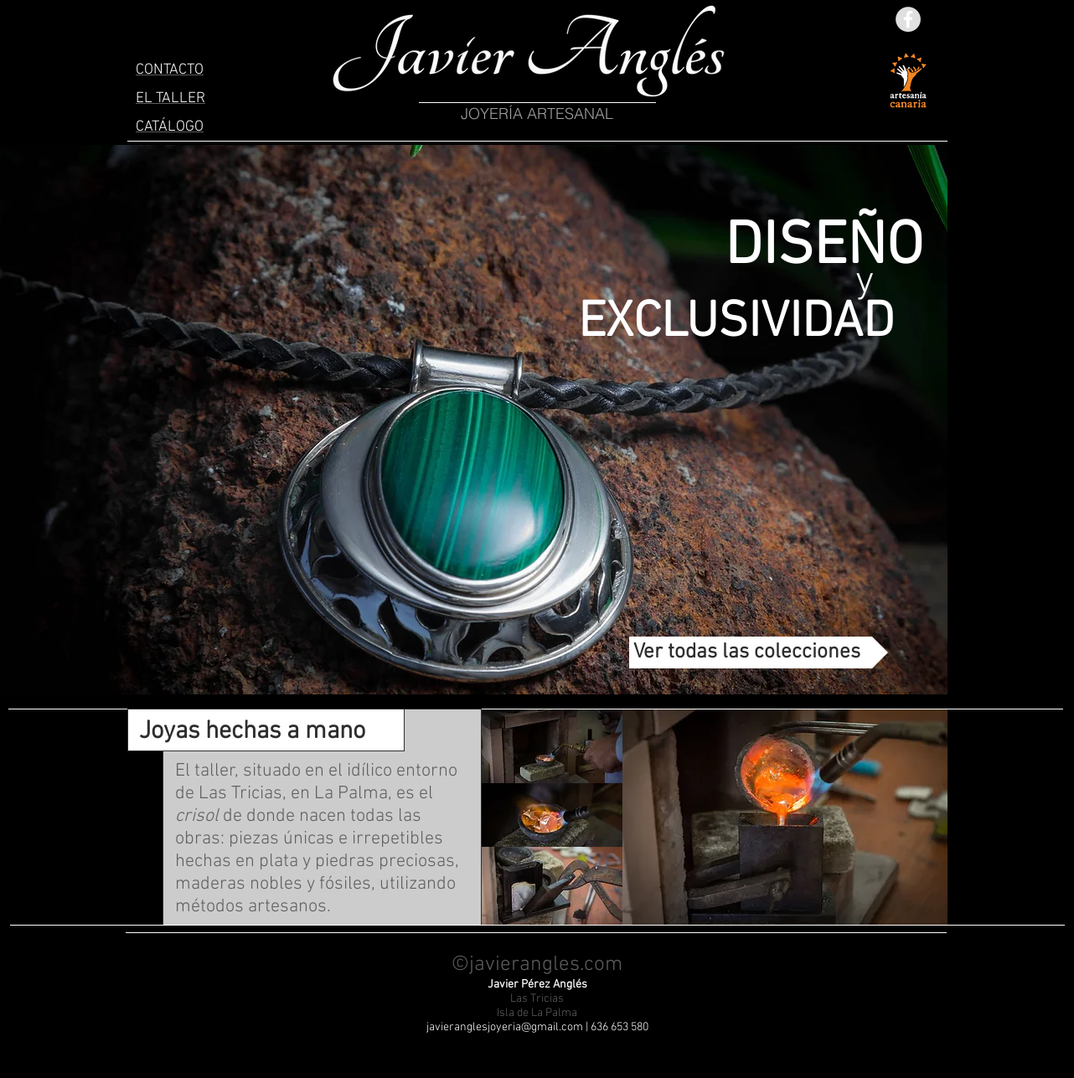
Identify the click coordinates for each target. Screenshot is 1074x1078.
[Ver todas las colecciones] (758, 652)
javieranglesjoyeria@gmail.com (504, 1027)
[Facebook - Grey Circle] (908, 19)
